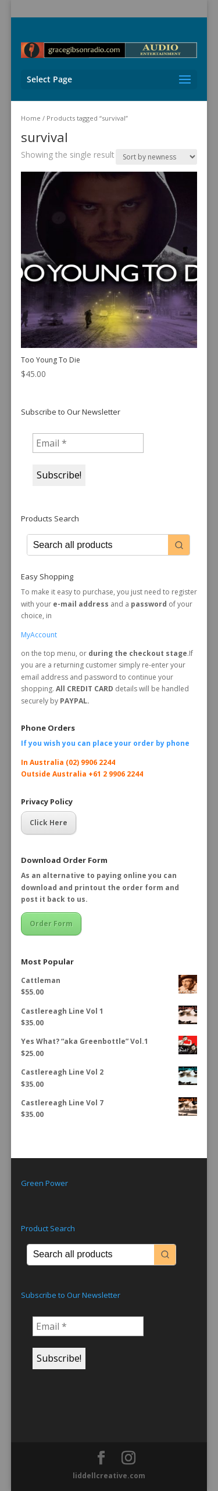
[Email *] (88, 443)
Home (31, 118)
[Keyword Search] (98, 545)
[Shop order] (156, 157)
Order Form (51, 923)
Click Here (48, 823)
